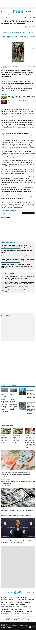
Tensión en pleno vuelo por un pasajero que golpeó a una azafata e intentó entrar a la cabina (17, 260)
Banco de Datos (21, 600)
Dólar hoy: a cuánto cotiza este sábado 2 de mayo (18, 286)
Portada (3, 597)
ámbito (2, 17)
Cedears (33, 317)
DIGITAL (8, 619)
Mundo (8, 17)
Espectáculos (27, 607)
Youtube (15, 592)
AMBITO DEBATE (26, 619)
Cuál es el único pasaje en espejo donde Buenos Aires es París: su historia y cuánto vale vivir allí (19, 283)
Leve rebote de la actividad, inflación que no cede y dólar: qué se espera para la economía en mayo (30, 442)
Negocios (4, 602)
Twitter (2, 592)
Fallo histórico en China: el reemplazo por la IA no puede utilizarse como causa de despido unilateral (31, 408)
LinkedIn (11, 592)
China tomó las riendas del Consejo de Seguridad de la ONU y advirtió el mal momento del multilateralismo (31, 395)
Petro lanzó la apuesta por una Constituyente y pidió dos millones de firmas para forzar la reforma (21, 97)
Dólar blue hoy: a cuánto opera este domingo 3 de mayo (16, 251)
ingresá (33, 11)
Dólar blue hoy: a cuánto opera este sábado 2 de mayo (17, 510)
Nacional (27, 602)
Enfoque (10, 8)
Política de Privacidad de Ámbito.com (12, 611)
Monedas (3, 317)
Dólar (8, 15)
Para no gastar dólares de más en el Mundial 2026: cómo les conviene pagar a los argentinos (18, 541)
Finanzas (24, 15)
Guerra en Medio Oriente (25, 8)
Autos (18, 607)
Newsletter (30, 592)
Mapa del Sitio (19, 609)
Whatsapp (19, 592)
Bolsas (12, 317)
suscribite (29, 11)
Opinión (11, 602)
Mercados (31, 600)
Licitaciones (25, 614)
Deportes (11, 604)
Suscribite (28, 213)
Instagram (8, 592)
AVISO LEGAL (28, 611)
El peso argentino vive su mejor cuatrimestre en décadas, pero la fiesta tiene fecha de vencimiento (19, 278)
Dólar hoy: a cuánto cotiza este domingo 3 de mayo (17, 256)
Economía (16, 15)
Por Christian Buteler (5, 476)
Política (32, 15)
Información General (7, 607)
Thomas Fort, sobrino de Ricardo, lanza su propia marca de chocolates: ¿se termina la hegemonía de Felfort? (16, 266)
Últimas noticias (14, 597)
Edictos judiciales (6, 614)
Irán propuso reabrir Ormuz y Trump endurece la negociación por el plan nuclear (13, 402)
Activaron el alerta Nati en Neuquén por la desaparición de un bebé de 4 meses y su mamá (16, 246)
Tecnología (4, 609)
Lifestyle (19, 602)
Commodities (22, 317)
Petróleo (16, 8)
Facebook (5, 592)
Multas (17, 614)
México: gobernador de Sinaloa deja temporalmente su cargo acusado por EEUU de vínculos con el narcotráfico (21, 101)
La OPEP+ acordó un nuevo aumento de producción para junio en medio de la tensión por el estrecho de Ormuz (4, 404)
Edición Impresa (20, 604)
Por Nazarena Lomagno (5, 485)
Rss (12, 609)
